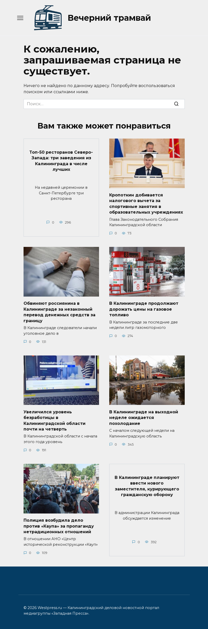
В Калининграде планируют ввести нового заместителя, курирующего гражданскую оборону (147, 486)
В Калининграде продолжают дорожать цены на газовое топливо (143, 309)
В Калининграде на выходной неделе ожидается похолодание (143, 417)
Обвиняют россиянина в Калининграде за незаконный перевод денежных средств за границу (59, 312)
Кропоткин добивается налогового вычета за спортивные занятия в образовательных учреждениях (146, 204)
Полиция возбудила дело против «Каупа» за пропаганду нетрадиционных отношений (59, 526)
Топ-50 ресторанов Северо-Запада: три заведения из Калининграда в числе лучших (61, 161)
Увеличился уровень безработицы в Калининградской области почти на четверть (54, 420)
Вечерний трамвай (109, 18)
